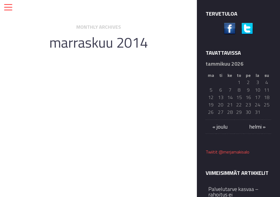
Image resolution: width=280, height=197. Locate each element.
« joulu (220, 126)
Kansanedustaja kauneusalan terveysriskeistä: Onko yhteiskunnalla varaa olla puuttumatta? (105, 117)
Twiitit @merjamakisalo (227, 152)
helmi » (257, 126)
